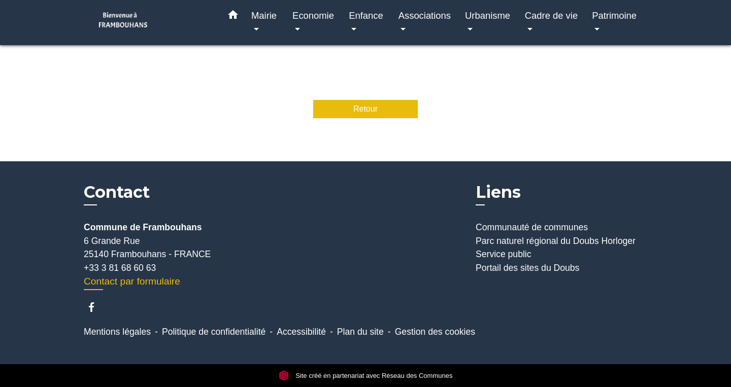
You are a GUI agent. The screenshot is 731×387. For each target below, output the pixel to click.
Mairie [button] (264, 15)
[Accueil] (147, 23)
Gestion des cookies (435, 332)
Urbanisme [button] (487, 15)
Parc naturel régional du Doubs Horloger (556, 241)
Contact (117, 192)
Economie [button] (313, 15)
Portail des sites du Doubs (527, 268)
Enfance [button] (366, 15)
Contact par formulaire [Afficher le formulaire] (132, 281)
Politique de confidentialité (213, 332)
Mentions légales (117, 332)
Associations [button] (424, 15)
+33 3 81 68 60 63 (120, 268)
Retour (365, 108)
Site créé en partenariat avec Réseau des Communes (366, 375)
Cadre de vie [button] (551, 15)
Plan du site (360, 332)
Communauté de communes (532, 227)
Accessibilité (301, 332)
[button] (233, 17)
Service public (503, 254)
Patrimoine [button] (614, 15)
